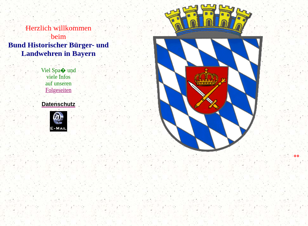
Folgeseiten (58, 90)
